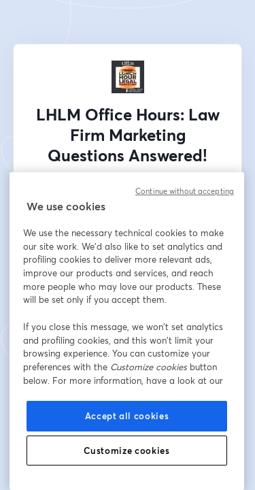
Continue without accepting (184, 191)
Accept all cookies (127, 416)
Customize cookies (126, 450)
